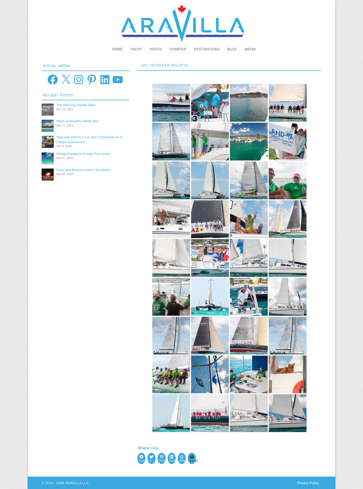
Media (250, 49)
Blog (232, 49)
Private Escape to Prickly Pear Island (83, 154)
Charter (177, 49)
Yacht (136, 49)
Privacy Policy (308, 483)
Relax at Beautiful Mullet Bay (77, 121)
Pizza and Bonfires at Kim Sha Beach (83, 170)
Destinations (207, 49)
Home (117, 49)
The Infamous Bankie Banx (76, 105)
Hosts (155, 49)
